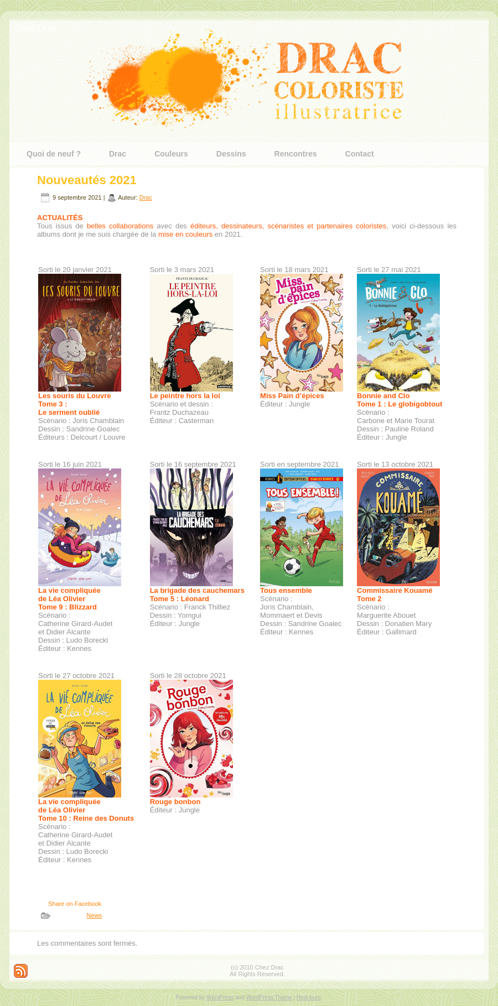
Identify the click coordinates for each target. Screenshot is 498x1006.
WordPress (220, 997)
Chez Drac (36, 28)
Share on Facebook (74, 903)
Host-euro (309, 997)
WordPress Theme (269, 997)
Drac (145, 197)
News (94, 915)
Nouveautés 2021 (87, 180)
